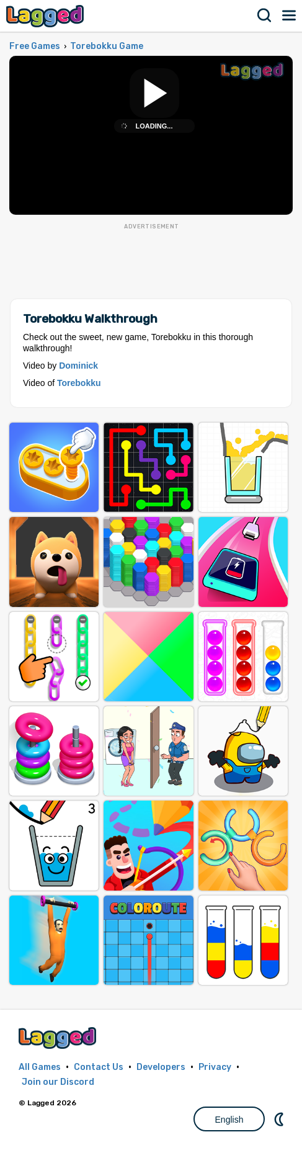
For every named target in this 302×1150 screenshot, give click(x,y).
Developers (160, 1067)
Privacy (214, 1067)
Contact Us (98, 1067)
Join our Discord (58, 1082)
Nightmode (280, 1119)
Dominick (78, 366)
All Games (40, 1067)
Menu (289, 15)
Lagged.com (59, 1038)
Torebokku (79, 383)
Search (264, 15)
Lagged (46, 16)
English (229, 1120)
